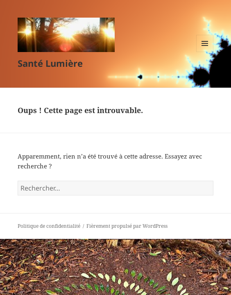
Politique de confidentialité (49, 225)
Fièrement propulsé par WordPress (127, 225)
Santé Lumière (50, 63)
